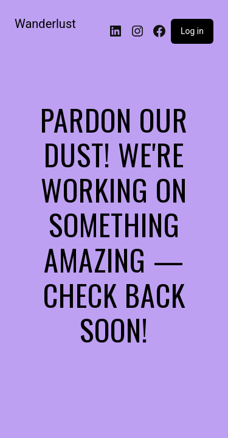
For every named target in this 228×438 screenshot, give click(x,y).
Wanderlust (45, 23)
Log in (192, 31)
